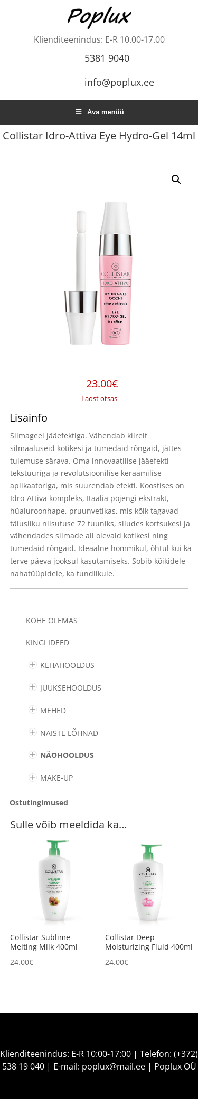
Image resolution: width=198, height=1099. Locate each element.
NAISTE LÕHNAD (69, 733)
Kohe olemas (52, 620)
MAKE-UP (56, 778)
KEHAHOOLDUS (67, 665)
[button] (176, 179)
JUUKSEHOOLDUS (70, 688)
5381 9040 (106, 58)
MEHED (53, 710)
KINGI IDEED (47, 642)
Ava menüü (99, 112)
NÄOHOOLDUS (67, 755)
